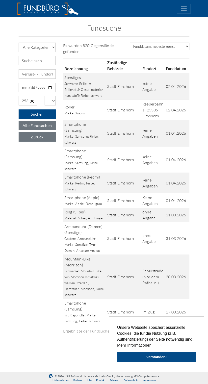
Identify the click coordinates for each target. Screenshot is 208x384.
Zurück (37, 136)
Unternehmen (60, 380)
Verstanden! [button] (156, 357)
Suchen (37, 114)
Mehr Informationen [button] (134, 345)
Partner (77, 380)
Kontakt (100, 380)
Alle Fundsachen (37, 125)
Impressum (149, 380)
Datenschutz (131, 380)
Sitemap (114, 380)
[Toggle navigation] (184, 9)
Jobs (89, 380)
